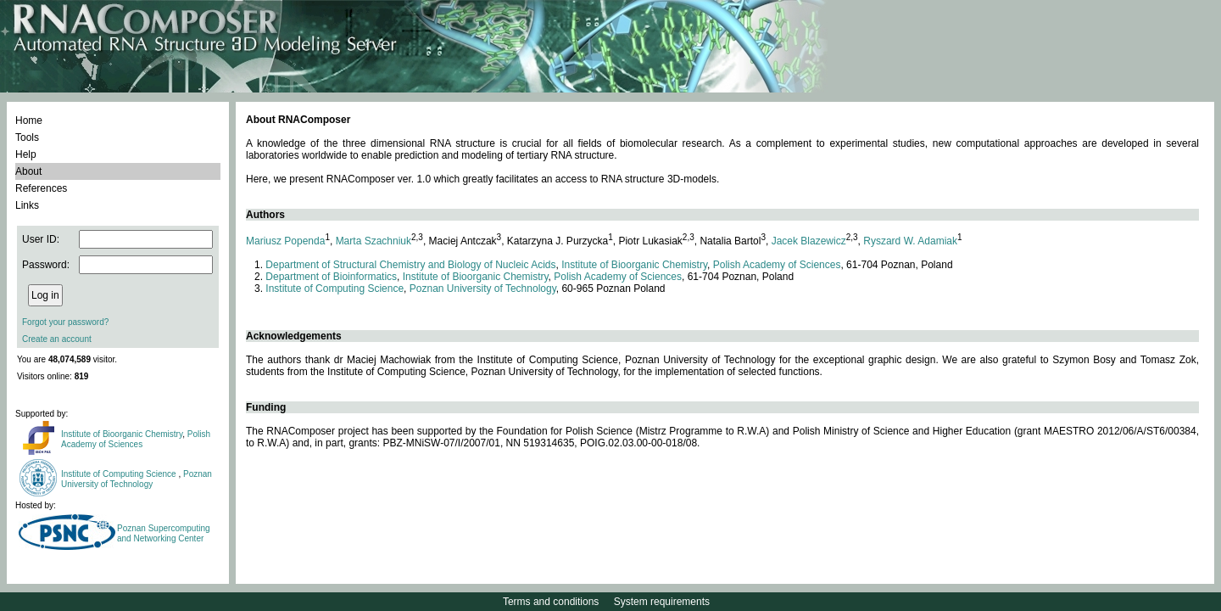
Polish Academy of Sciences (135, 439)
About (28, 171)
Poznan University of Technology (136, 479)
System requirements (662, 602)
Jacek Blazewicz (809, 241)
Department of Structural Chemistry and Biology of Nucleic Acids (410, 265)
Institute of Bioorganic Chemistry (121, 434)
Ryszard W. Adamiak (910, 241)
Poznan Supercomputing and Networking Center (163, 533)
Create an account (57, 339)
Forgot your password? (65, 322)
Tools (27, 137)
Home (28, 120)
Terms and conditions (551, 602)
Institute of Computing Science (119, 474)
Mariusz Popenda (285, 241)
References (41, 188)
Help (25, 154)
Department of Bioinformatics (331, 277)
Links (27, 205)
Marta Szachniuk (373, 241)
